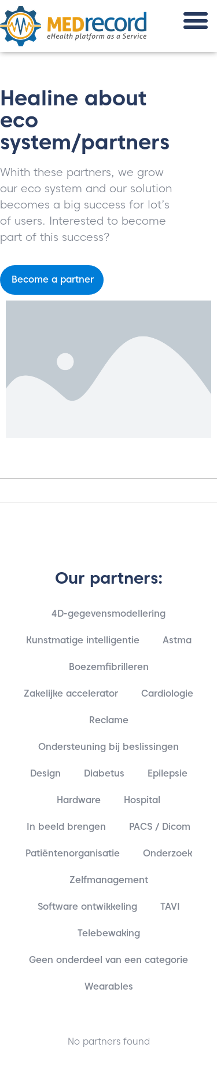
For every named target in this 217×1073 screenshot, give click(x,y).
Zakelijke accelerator (71, 693)
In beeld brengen (66, 826)
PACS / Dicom (159, 826)
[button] (195, 21)
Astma (177, 640)
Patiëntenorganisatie (72, 853)
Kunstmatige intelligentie (82, 640)
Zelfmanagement (108, 879)
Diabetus (104, 773)
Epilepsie (167, 773)
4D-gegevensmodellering (108, 613)
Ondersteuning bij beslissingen (108, 746)
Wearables (108, 986)
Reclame (108, 720)
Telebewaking (109, 933)
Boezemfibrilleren (109, 666)
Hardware (79, 799)
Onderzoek (167, 853)
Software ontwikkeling (87, 906)
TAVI (170, 906)
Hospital (142, 799)
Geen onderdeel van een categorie (108, 959)
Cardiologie (167, 693)
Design (45, 773)
